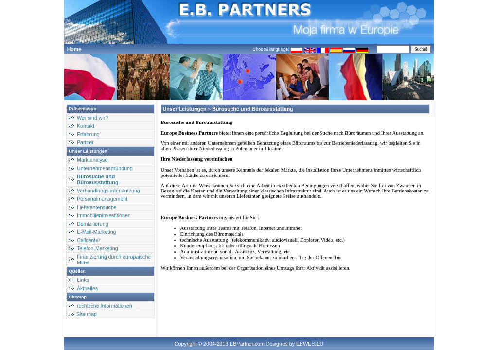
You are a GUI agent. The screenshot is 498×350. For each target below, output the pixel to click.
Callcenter (88, 240)
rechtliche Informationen (104, 306)
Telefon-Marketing (97, 248)
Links (83, 280)
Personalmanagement (102, 199)
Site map (86, 314)
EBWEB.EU (309, 344)
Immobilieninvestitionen (104, 215)
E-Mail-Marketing (96, 232)
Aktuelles (87, 288)
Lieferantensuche (97, 207)
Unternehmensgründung (105, 168)
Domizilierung (92, 224)
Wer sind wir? (92, 118)
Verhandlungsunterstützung (108, 190)
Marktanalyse (92, 160)
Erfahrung (88, 134)
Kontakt (85, 126)
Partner (85, 142)
